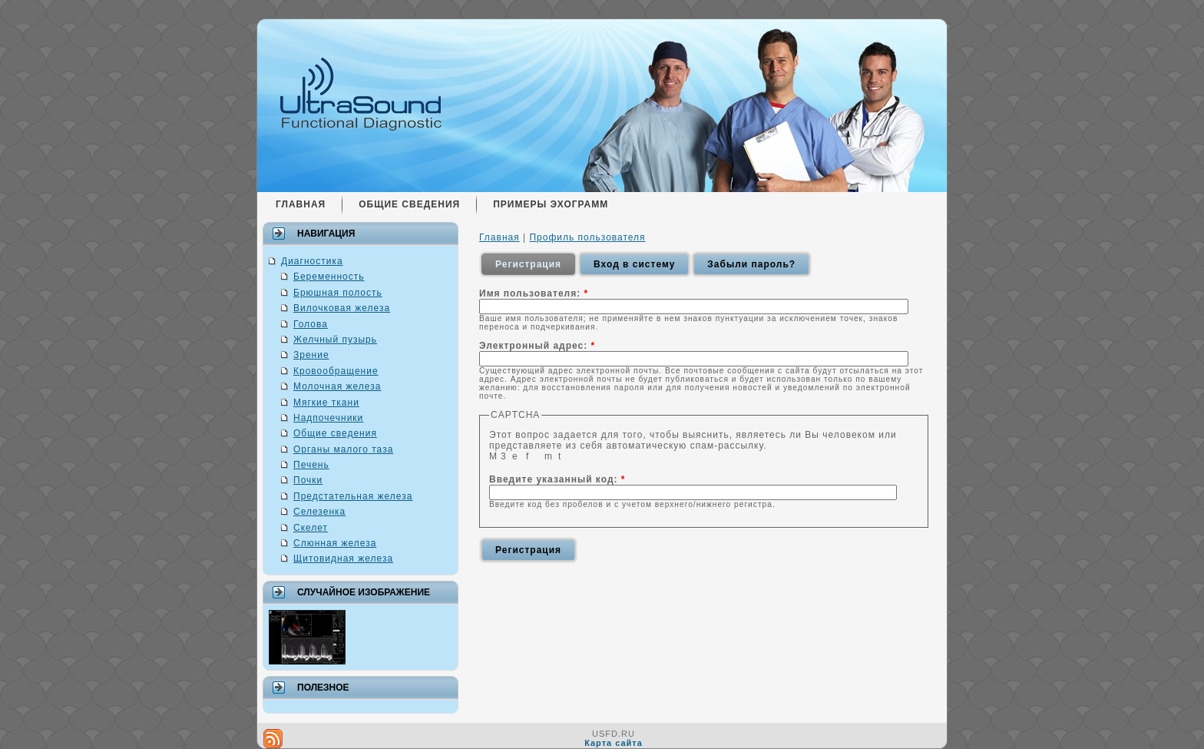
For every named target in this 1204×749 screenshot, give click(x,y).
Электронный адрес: (537, 345)
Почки (307, 480)
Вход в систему (634, 264)
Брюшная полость (337, 292)
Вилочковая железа (341, 308)
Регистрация (528, 264)
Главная (499, 237)
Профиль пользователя (587, 237)
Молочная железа (337, 386)
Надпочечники (328, 418)
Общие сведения (335, 433)
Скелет (310, 527)
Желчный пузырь (335, 339)
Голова (310, 324)
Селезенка (319, 511)
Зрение (311, 355)
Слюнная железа (334, 543)
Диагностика (312, 261)
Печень (311, 464)
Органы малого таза (343, 449)
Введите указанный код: (557, 479)
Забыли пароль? (751, 264)
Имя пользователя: (533, 293)
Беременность (329, 276)
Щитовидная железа (343, 558)
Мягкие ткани (326, 402)
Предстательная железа (352, 496)
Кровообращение (336, 371)
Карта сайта (613, 742)
